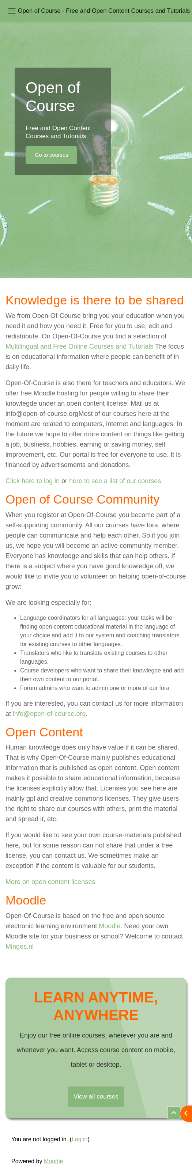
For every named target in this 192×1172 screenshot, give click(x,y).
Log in (80, 1139)
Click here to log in (32, 481)
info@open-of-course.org (49, 713)
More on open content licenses (50, 881)
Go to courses (51, 155)
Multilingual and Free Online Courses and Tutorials (79, 346)
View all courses (96, 1096)
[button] (173, 1113)
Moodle (109, 926)
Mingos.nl (19, 946)
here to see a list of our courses (115, 481)
